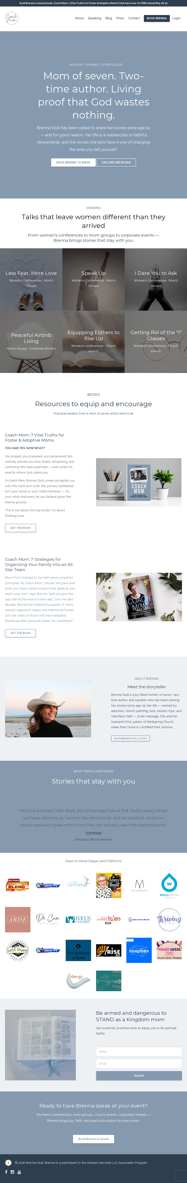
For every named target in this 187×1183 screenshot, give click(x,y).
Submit (139, 1075)
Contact (134, 18)
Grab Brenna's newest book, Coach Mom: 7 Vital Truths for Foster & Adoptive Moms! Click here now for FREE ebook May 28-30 (93, 3)
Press (120, 18)
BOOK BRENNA (157, 18)
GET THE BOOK (20, 528)
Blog (108, 18)
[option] (93, 821)
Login (176, 18)
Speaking (94, 18)
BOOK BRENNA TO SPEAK (73, 162)
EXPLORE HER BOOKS (116, 162)
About (79, 18)
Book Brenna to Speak (93, 1139)
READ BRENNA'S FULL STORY (130, 738)
